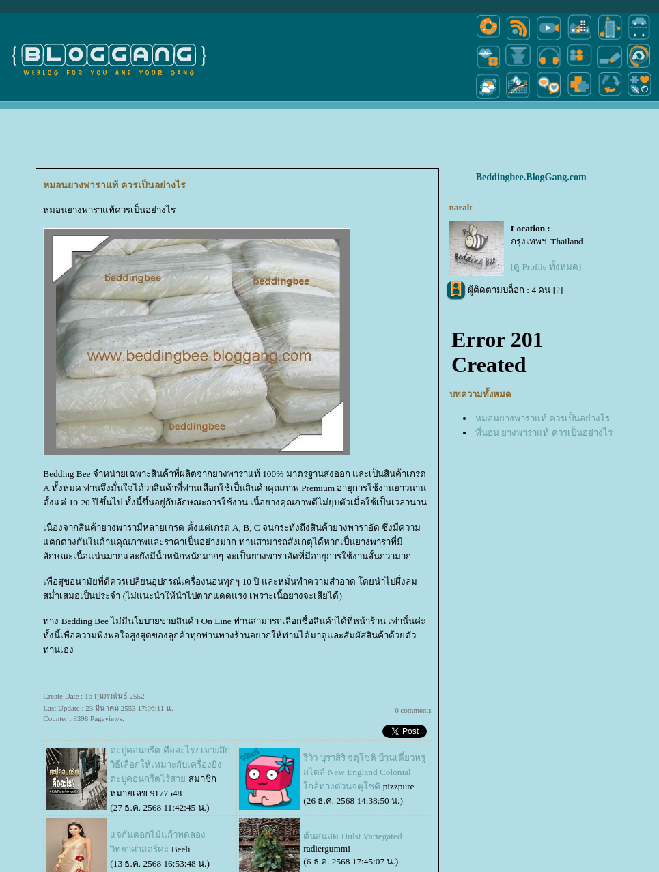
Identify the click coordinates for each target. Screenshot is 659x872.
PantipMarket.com (83, 866)
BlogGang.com (237, 866)
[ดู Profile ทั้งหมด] (546, 214)
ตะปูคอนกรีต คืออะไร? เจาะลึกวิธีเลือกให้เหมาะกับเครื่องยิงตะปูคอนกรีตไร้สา (170, 711)
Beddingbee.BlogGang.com (531, 124)
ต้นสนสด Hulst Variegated (352, 783)
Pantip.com (22, 866)
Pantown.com (148, 866)
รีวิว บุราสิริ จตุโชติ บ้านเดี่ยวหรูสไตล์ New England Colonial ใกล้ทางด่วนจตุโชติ (364, 719)
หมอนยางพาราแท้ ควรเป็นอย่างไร (542, 365)
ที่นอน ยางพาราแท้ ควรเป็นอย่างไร (544, 379)
